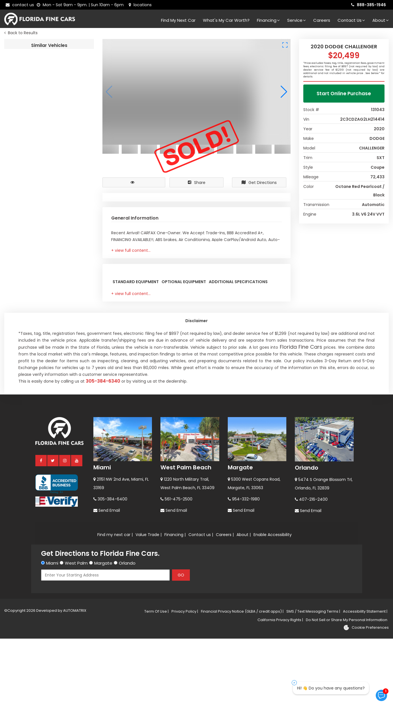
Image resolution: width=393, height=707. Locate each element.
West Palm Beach (185, 536)
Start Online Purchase (344, 95)
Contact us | (200, 603)
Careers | (225, 603)
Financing (268, 20)
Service (296, 20)
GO (181, 643)
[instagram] (65, 528)
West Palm (76, 631)
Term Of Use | (156, 679)
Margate (240, 536)
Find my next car (178, 20)
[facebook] (41, 528)
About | (244, 603)
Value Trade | (149, 603)
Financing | (175, 603)
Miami (102, 536)
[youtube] (77, 528)
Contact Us (351, 20)
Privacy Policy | (184, 679)
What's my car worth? (226, 20)
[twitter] (53, 528)
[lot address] (140, 5)
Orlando (306, 536)
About (380, 20)
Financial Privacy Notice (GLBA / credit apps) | (242, 679)
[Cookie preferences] (366, 696)
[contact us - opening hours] (81, 5)
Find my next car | (115, 603)
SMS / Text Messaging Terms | (313, 679)
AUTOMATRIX (74, 679)
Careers (321, 20)
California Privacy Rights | (280, 688)
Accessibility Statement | (365, 679)
